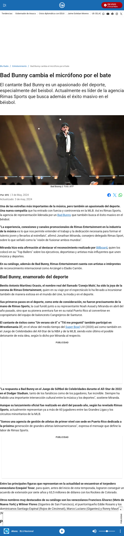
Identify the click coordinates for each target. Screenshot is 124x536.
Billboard (101, 247)
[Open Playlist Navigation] (120, 531)
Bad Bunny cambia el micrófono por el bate (49, 66)
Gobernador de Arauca (25, 13)
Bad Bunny (64, 215)
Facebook (109, 195)
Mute (94, 531)
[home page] (62, 5)
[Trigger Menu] (4, 5)
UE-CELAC (96, 13)
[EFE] (7, 195)
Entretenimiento (19, 66)
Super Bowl (72, 327)
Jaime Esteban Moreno (78, 13)
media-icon (62, 531)
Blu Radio (4, 66)
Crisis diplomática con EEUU (51, 13)
